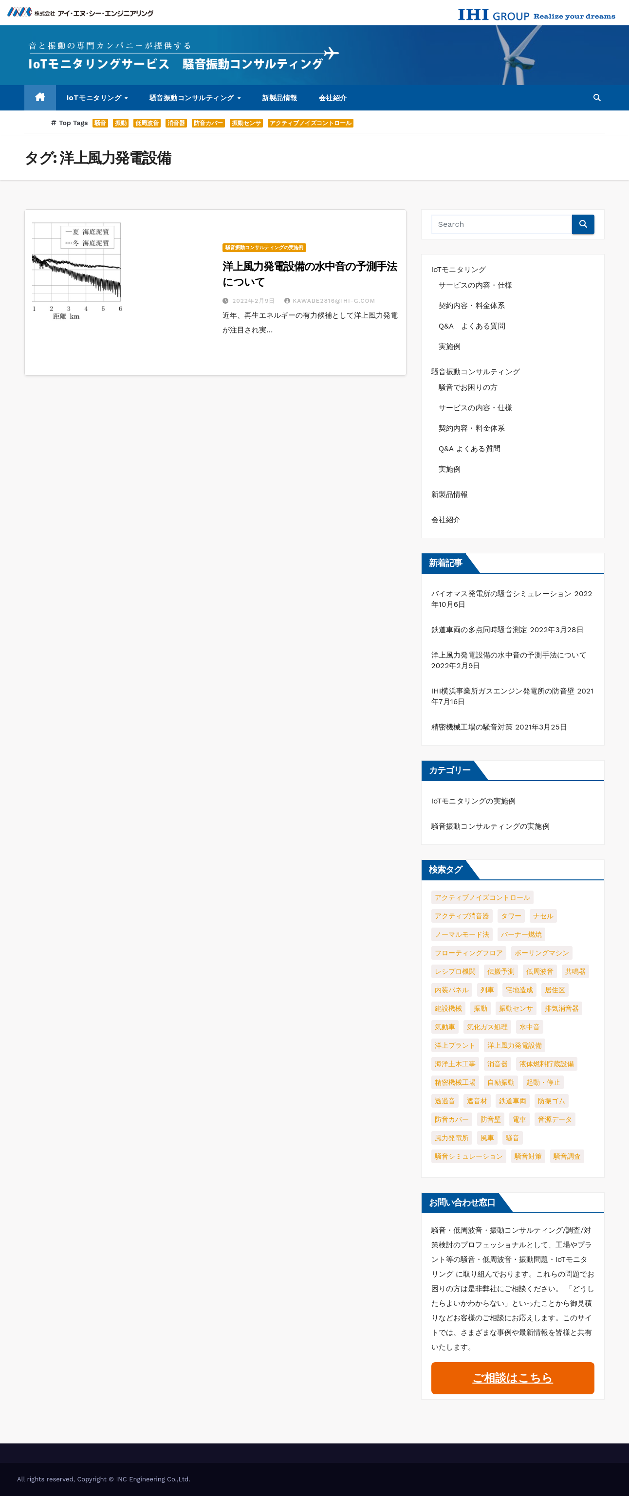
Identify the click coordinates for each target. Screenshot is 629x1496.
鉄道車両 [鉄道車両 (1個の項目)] (512, 1101)
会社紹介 (333, 97)
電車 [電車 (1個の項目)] (519, 1119)
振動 (121, 123)
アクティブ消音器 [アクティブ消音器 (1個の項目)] (462, 916)
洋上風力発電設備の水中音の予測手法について (509, 655)
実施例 (450, 346)
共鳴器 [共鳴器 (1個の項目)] (575, 971)
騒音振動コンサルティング (193, 97)
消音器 (176, 123)
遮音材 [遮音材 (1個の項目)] (477, 1101)
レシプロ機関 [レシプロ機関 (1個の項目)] (455, 971)
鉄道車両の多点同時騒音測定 (479, 629)
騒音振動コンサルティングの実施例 (264, 247)
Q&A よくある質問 (476, 326)
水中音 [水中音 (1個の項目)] (529, 1027)
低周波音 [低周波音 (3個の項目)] (540, 971)
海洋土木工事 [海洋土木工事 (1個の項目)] (455, 1064)
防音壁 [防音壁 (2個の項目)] (491, 1119)
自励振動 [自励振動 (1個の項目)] (501, 1082)
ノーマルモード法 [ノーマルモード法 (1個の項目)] (462, 934)
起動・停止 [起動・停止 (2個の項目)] (543, 1082)
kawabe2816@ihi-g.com (329, 300)
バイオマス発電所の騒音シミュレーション (501, 593)
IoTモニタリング (95, 97)
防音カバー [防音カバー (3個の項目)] (452, 1119)
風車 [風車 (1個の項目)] (487, 1138)
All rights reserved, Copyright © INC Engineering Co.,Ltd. (103, 1479)
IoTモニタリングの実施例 (473, 801)
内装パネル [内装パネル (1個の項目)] (452, 990)
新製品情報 (279, 97)
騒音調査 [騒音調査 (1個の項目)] (567, 1156)
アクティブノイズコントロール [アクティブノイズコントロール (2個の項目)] (482, 897)
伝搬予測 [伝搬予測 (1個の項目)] (501, 971)
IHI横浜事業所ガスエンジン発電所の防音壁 (502, 691)
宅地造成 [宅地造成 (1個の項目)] (519, 990)
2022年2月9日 (255, 300)
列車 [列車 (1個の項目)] (487, 990)
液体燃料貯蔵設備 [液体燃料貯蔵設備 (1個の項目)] (546, 1064)
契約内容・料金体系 (472, 305)
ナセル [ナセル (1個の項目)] (543, 916)
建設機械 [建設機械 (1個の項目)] (448, 1008)
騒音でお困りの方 (468, 387)
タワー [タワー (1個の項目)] (511, 916)
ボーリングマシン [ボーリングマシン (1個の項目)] (542, 953)
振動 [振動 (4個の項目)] (480, 1008)
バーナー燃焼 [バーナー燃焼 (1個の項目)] (521, 934)
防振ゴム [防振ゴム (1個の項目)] (551, 1101)
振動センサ (246, 123)
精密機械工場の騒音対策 (472, 727)
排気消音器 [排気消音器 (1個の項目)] (562, 1008)
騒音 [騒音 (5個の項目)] (512, 1138)
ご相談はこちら (512, 1378)
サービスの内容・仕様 (476, 285)
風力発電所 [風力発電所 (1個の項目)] (452, 1138)
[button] (597, 97)
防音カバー (208, 123)
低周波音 (147, 123)
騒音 (100, 123)
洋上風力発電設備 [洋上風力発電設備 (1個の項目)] (514, 1045)
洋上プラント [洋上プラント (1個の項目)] (455, 1045)
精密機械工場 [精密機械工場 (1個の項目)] (455, 1082)
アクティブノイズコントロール (311, 123)
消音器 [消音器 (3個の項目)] (497, 1064)
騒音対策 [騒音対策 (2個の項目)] (528, 1156)
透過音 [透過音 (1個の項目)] (445, 1101)
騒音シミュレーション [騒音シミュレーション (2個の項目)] (469, 1156)
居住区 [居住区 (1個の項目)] (555, 990)
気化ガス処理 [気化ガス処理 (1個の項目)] (487, 1027)
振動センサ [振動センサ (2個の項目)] (516, 1008)
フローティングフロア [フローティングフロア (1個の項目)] (469, 953)
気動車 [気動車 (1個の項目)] (445, 1027)
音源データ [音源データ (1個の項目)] (555, 1119)
